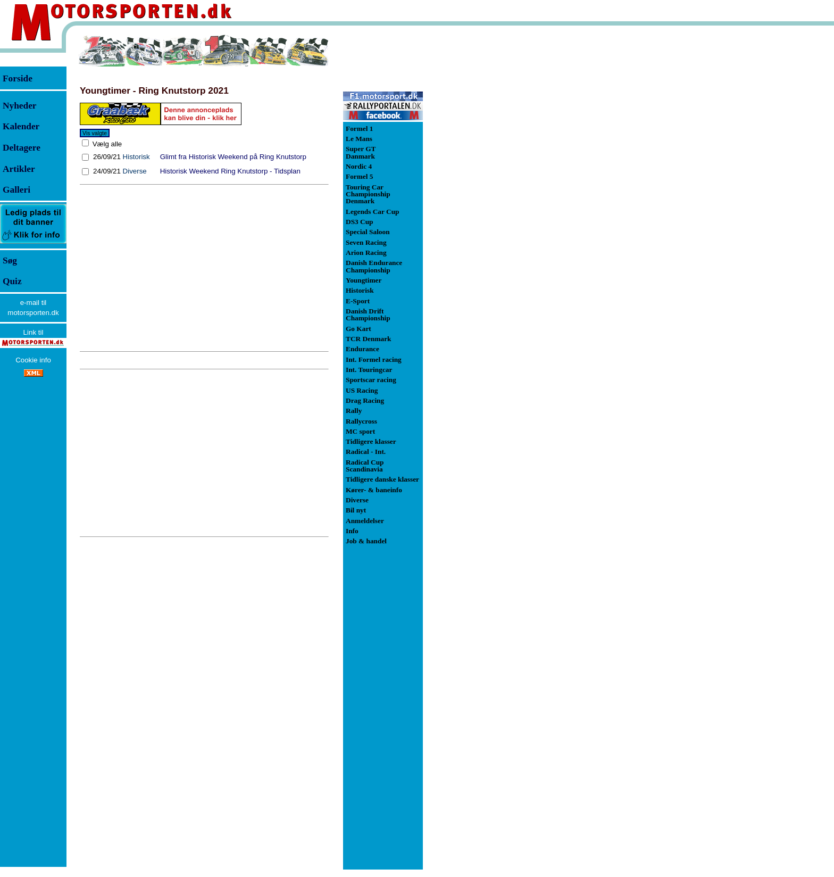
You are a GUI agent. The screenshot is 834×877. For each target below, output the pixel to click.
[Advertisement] (204, 268)
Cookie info (33, 360)
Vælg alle (106, 144)
